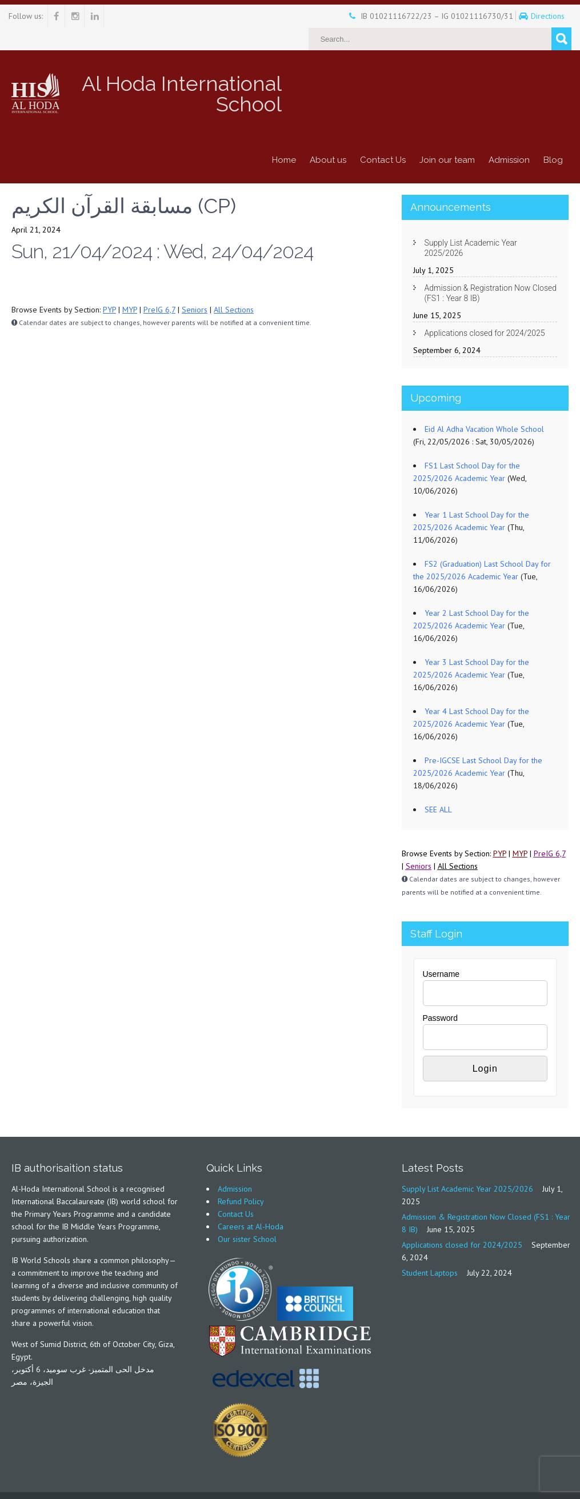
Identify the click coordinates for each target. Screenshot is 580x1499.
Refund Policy (241, 1178)
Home (284, 137)
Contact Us (383, 137)
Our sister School (247, 1216)
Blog (553, 137)
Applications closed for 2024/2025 (485, 310)
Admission (509, 137)
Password (440, 995)
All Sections (234, 287)
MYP (129, 287)
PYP (109, 287)
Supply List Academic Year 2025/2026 (471, 225)
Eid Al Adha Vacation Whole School (484, 406)
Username (441, 951)
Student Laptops (430, 1250)
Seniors (194, 287)
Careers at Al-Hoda (250, 1204)
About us (328, 137)
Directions (529, 16)
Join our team (447, 137)
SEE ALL (438, 786)
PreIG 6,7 (159, 287)
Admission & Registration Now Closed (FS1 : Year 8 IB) (491, 270)
